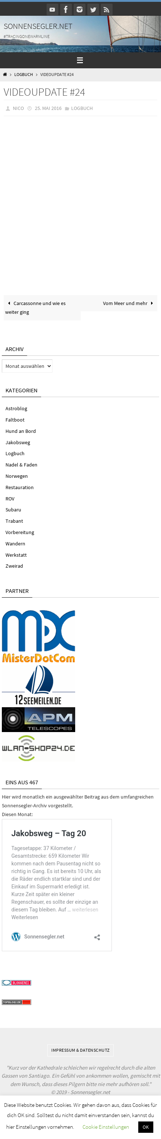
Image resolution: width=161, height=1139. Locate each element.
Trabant (14, 521)
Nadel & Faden (21, 464)
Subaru (13, 509)
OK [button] (146, 1127)
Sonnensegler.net (38, 26)
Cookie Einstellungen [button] (106, 1126)
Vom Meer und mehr (129, 303)
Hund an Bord (21, 431)
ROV (10, 498)
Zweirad (14, 566)
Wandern (15, 543)
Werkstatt (16, 555)
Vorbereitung (20, 532)
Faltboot (15, 419)
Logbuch (23, 74)
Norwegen (17, 476)
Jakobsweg (18, 442)
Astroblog (16, 408)
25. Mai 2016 (48, 108)
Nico (18, 108)
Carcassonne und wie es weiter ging (35, 308)
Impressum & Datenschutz (80, 1050)
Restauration (20, 487)
